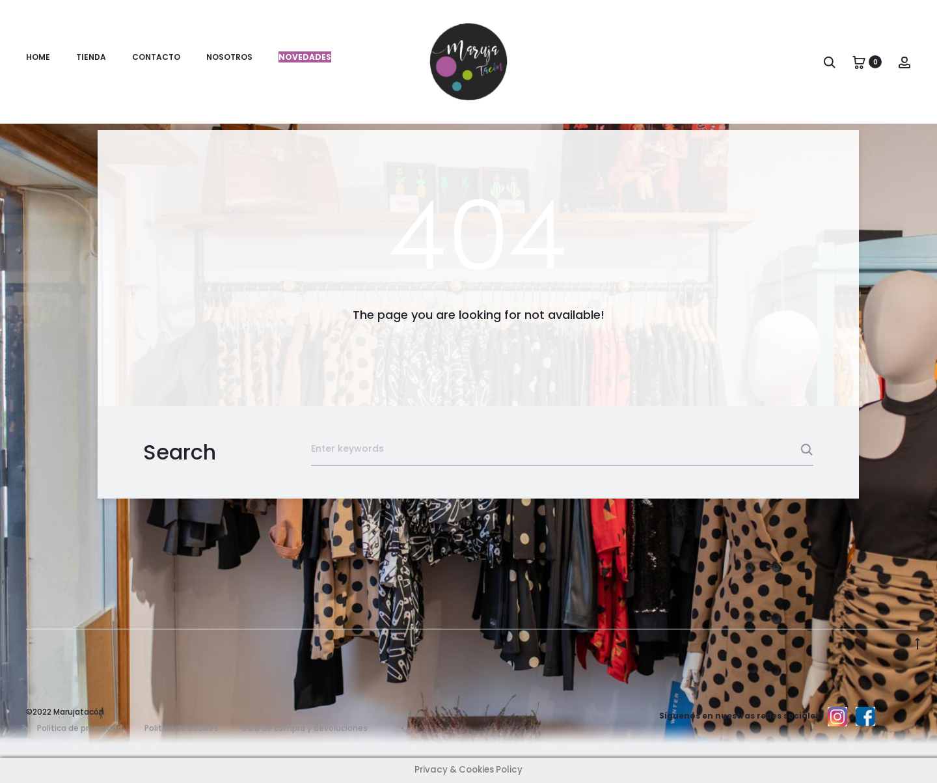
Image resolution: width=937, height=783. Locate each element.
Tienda (91, 56)
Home (38, 56)
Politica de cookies (181, 728)
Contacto (156, 56)
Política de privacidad (79, 728)
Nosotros (229, 56)
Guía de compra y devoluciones (304, 728)
